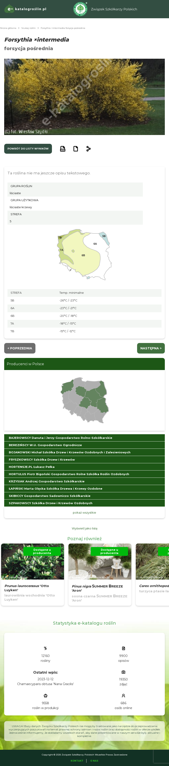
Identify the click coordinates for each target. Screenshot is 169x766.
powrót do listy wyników (28, 148)
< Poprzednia (19, 348)
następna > (151, 348)
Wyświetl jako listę (84, 528)
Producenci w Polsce (25, 364)
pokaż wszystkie (84, 512)
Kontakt (77, 760)
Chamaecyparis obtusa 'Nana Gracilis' (45, 684)
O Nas (94, 760)
